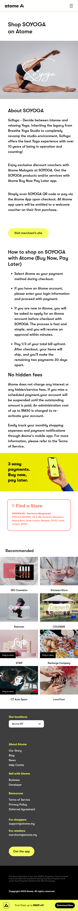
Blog (12, 755)
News (12, 760)
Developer (15, 784)
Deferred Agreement (22, 809)
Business (14, 780)
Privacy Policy (18, 804)
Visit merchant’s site (28, 233)
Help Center (16, 765)
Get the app (21, 851)
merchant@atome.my (23, 834)
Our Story (15, 750)
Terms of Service (19, 799)
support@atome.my (22, 823)
